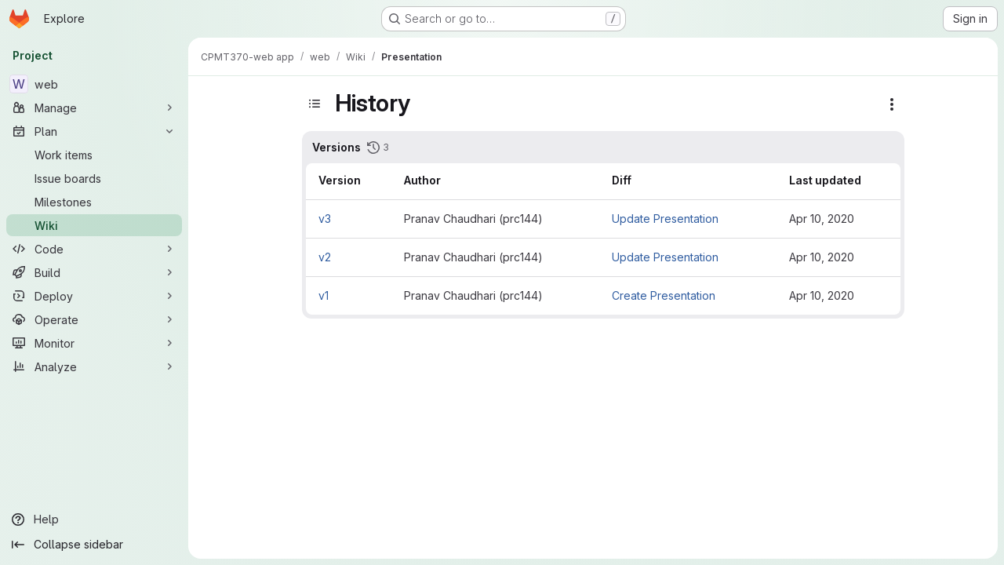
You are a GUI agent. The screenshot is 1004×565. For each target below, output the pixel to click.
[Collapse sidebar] (94, 545)
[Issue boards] (94, 178)
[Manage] (94, 107)
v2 (324, 257)
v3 (324, 218)
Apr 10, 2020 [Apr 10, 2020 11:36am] (821, 295)
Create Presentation (663, 295)
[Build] (94, 272)
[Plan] (94, 131)
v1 (323, 295)
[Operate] (94, 319)
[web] (94, 84)
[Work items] (94, 155)
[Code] (94, 249)
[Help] (94, 519)
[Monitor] (94, 343)
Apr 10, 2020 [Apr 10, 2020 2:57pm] (821, 218)
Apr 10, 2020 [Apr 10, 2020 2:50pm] (821, 257)
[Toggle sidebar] (314, 103)
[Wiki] (94, 225)
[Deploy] (94, 296)
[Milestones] (94, 202)
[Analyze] (94, 366)
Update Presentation (665, 218)
